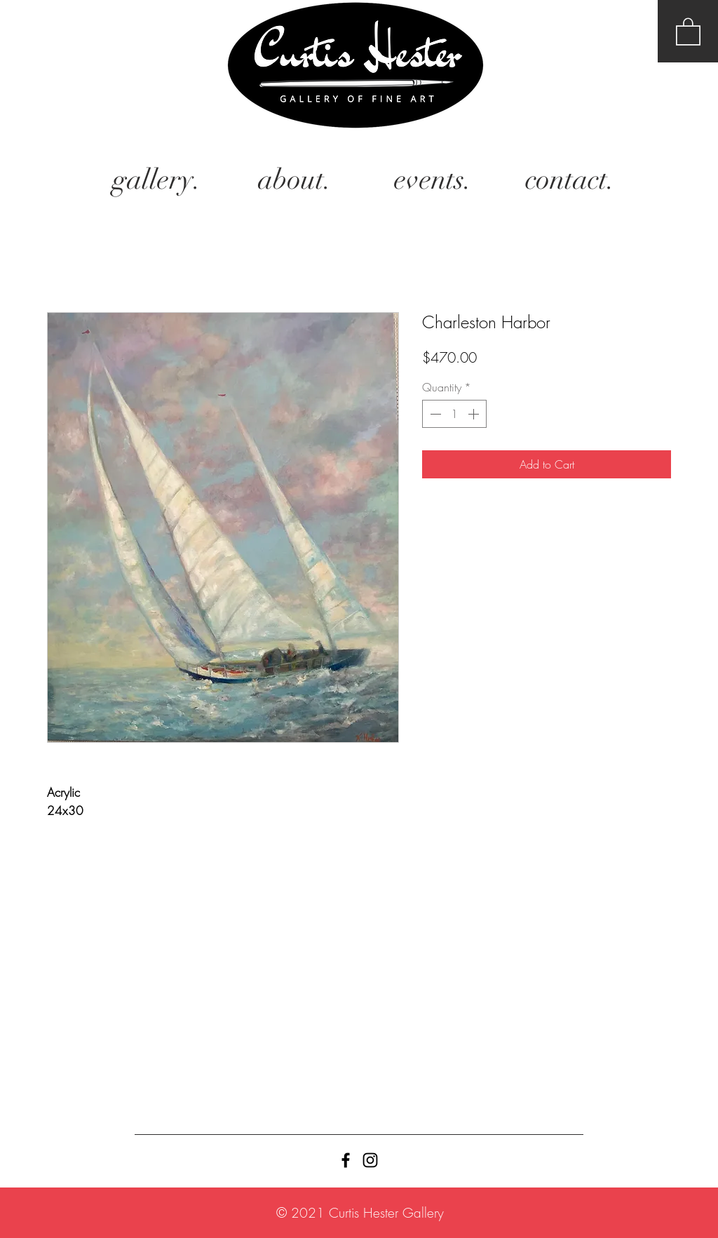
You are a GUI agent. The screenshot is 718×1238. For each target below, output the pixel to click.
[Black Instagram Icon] (370, 1160)
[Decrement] (434, 414)
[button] (688, 31)
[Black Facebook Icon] (345, 1160)
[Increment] (475, 414)
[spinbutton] (454, 414)
